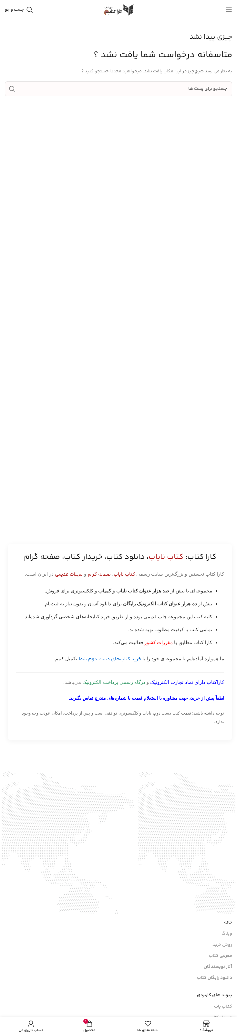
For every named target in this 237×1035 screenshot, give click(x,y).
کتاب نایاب (124, 574)
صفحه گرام (99, 574)
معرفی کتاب (220, 955)
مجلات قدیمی (69, 574)
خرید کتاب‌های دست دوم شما (110, 659)
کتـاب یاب (223, 1006)
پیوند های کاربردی (214, 995)
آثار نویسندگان (218, 966)
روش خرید (222, 944)
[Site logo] (118, 9)
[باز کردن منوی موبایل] (228, 9)
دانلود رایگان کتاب (214, 977)
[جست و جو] (19, 9)
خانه (228, 922)
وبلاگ (227, 933)
